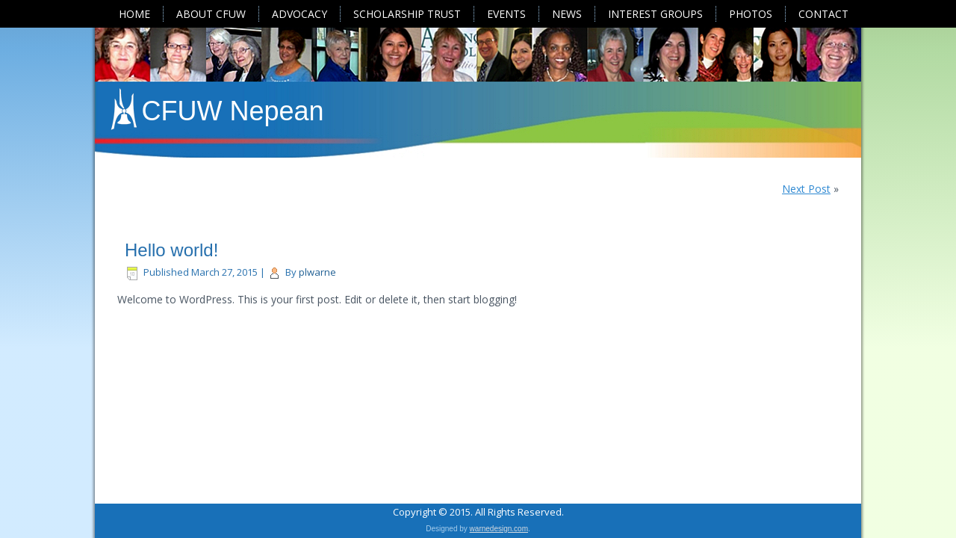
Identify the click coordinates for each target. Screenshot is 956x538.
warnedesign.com (499, 529)
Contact (823, 14)
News (567, 14)
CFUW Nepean (233, 111)
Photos (750, 14)
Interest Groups (655, 14)
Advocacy (299, 14)
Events (506, 14)
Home (134, 14)
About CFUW (211, 14)
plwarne (317, 272)
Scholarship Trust (407, 14)
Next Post (806, 189)
